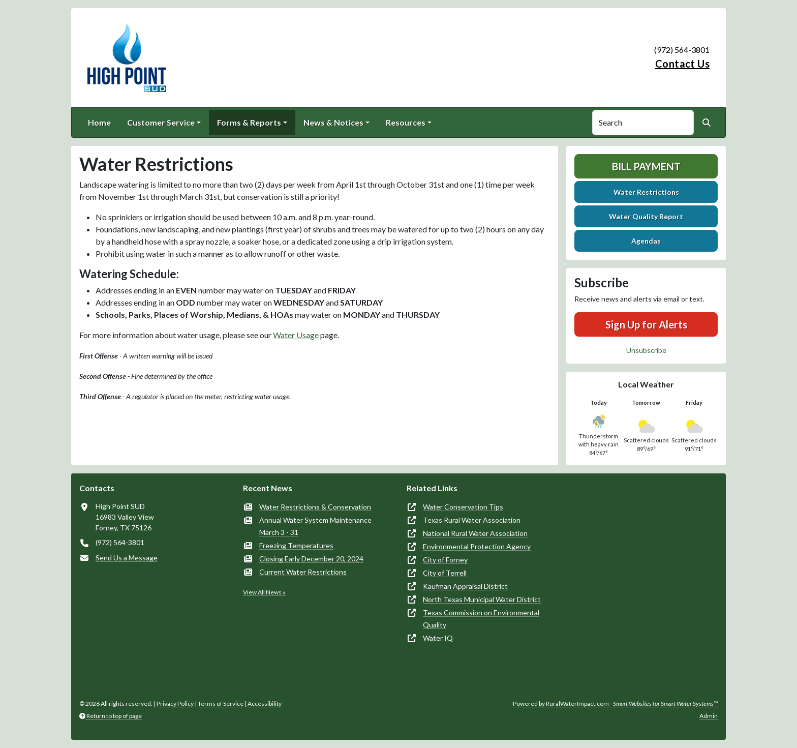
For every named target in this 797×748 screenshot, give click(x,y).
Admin (708, 716)
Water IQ (438, 638)
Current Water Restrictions (303, 571)
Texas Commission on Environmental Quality (481, 618)
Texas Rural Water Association (471, 520)
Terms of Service (220, 703)
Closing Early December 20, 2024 (311, 558)
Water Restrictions (646, 192)
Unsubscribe (646, 350)
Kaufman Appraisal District (465, 586)
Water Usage (296, 335)
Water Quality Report (646, 216)
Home (99, 122)
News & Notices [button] (333, 122)
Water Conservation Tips (463, 506)
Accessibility (265, 703)
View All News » (264, 592)
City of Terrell (445, 573)
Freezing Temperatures (296, 545)
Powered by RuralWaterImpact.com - (615, 703)
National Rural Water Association (475, 533)
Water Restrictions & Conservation (315, 506)
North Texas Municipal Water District (482, 599)
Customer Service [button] (161, 122)
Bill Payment (646, 166)
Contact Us (682, 63)
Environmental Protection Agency (477, 546)
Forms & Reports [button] (249, 122)
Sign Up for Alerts (646, 324)
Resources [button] (405, 122)
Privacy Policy (175, 703)
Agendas (646, 240)
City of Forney (445, 559)
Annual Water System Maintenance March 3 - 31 (315, 526)
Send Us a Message (127, 557)
